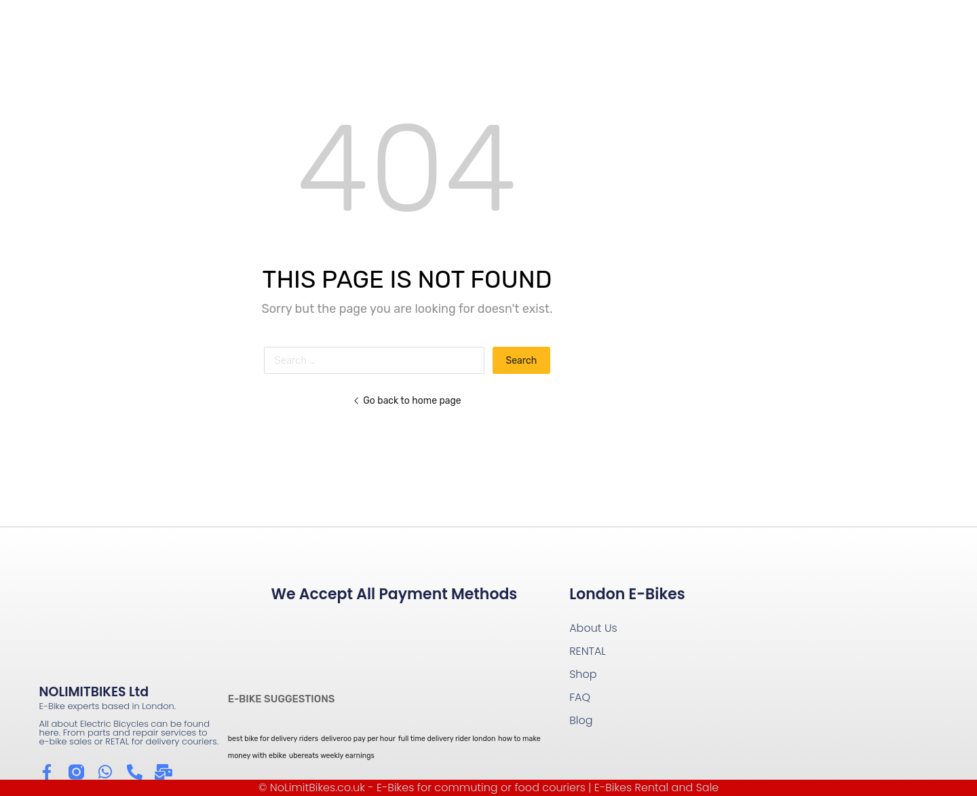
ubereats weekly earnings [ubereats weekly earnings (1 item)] (332, 755)
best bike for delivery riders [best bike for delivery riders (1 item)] (273, 738)
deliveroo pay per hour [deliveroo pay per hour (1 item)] (358, 738)
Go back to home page (407, 400)
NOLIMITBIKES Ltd (94, 692)
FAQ (579, 697)
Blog (580, 720)
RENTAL (587, 651)
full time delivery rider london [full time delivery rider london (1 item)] (447, 738)
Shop (582, 674)
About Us (593, 628)
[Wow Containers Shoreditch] (825, 669)
